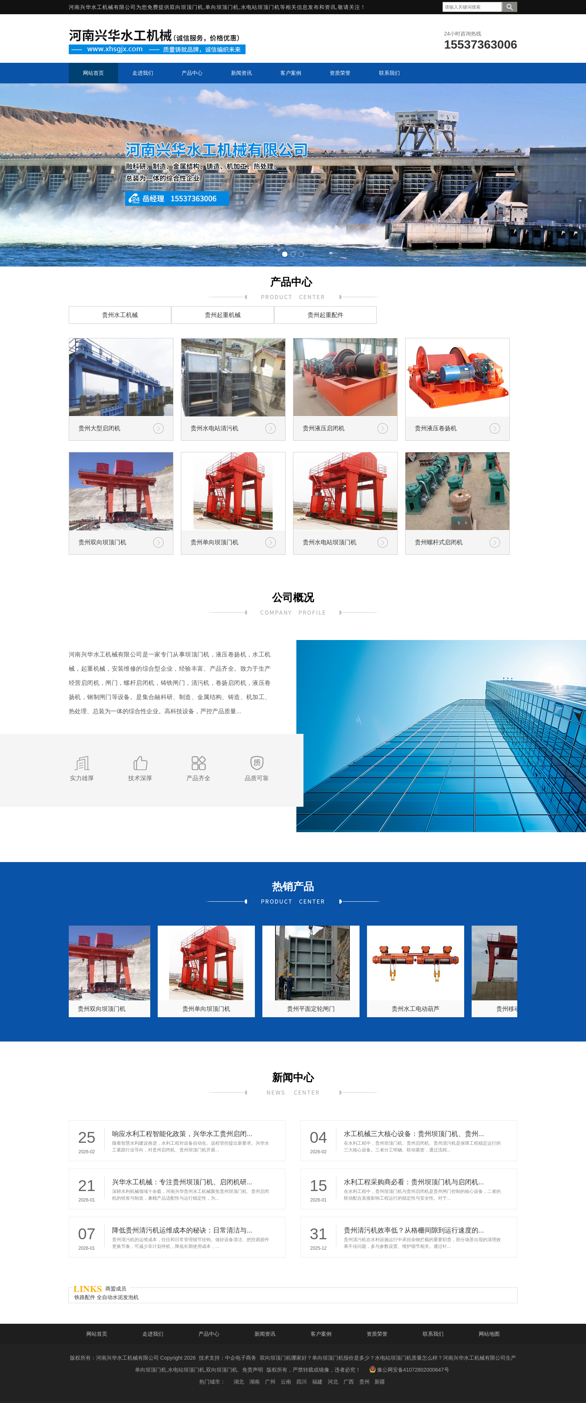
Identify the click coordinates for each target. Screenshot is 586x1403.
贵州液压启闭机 (324, 428)
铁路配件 (85, 1297)
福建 (317, 1382)
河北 (333, 1382)
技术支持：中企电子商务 (227, 1358)
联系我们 (433, 1334)
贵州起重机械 (223, 315)
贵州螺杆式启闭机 (439, 542)
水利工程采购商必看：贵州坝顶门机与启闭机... (414, 1182)
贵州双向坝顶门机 (102, 542)
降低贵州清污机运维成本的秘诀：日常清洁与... (182, 1230)
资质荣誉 (377, 1334)
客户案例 (321, 1334)
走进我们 (152, 1334)
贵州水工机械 (120, 315)
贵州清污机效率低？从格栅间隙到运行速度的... (414, 1230)
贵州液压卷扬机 (436, 428)
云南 (286, 1382)
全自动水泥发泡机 (118, 1297)
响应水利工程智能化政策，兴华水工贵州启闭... (182, 1134)
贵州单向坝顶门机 (214, 542)
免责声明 (252, 1370)
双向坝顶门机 (186, 7)
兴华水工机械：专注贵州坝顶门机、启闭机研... (182, 1182)
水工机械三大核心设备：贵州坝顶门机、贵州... (414, 1134)
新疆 (379, 1382)
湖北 (239, 1382)
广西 (348, 1382)
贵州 (364, 1382)
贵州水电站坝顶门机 (330, 542)
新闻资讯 (265, 1334)
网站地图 (489, 1334)
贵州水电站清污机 (214, 428)
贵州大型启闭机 (99, 428)
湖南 (254, 1382)
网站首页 (96, 1334)
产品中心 (208, 1334)
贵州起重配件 (325, 315)
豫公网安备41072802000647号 (409, 1369)
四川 (301, 1382)
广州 (270, 1382)
